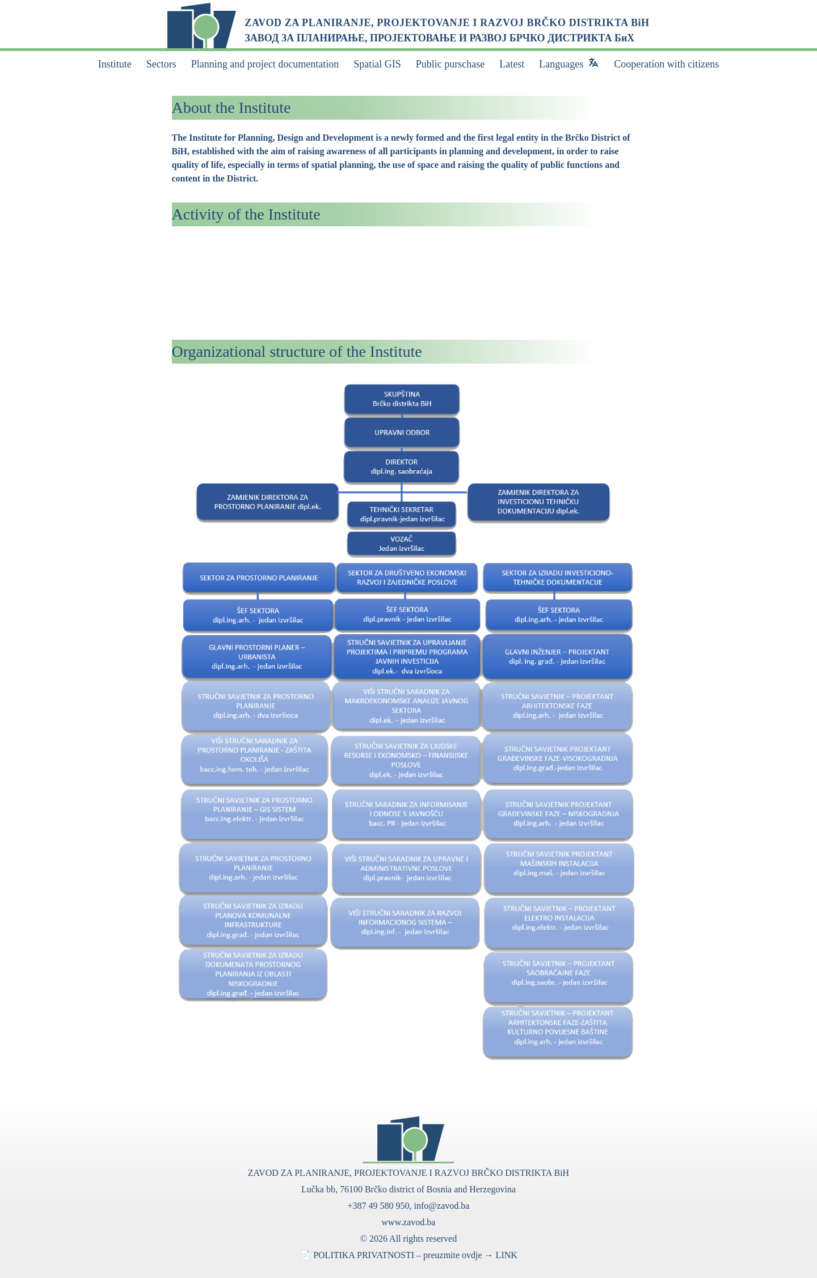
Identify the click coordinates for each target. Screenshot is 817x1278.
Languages (561, 64)
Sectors (161, 64)
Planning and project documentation (265, 64)
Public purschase (450, 64)
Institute (115, 64)
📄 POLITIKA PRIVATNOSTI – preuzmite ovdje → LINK (408, 1255)
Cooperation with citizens (666, 64)
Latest (511, 64)
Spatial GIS (377, 64)
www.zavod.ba (409, 1222)
